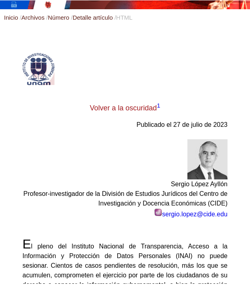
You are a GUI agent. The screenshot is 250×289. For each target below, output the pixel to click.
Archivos (33, 17)
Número (59, 17)
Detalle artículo (93, 17)
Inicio (12, 17)
